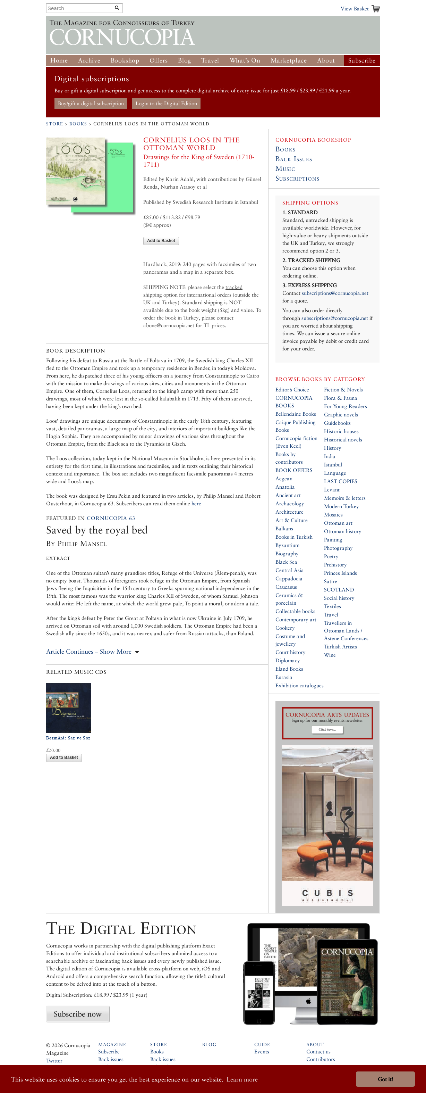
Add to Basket (161, 240)
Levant (332, 489)
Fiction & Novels (343, 389)
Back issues (110, 1059)
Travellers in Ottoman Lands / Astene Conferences (346, 630)
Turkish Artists (340, 646)
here (196, 503)
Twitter (54, 1060)
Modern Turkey (341, 506)
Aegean (283, 478)
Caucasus (286, 587)
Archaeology (289, 503)
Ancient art (288, 495)
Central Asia (289, 570)
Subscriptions (297, 178)
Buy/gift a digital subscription (91, 103)
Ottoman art (338, 523)
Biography (287, 553)
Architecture (289, 512)
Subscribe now (78, 1013)
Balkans (284, 528)
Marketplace (289, 60)
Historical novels (343, 439)
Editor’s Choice (292, 389)
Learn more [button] (242, 1079)
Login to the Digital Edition (166, 103)
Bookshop (125, 60)
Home (59, 60)
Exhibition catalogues (299, 685)
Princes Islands (340, 573)
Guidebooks (337, 423)
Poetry (331, 556)
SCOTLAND (339, 590)
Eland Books (289, 669)
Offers (159, 60)
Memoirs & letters (345, 498)
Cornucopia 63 (111, 518)
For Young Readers (345, 406)
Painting (333, 540)
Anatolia (285, 487)
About (326, 60)
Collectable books (295, 611)
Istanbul (333, 464)
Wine (330, 655)
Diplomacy (287, 660)
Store (54, 123)
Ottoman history (342, 531)
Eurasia (283, 677)
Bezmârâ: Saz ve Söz (68, 737)
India (329, 456)
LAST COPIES (340, 481)
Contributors (320, 1059)
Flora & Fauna (340, 398)
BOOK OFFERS (294, 470)
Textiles (332, 606)
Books (78, 123)
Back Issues (293, 159)
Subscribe (362, 60)
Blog (184, 60)
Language (335, 473)
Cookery (285, 628)
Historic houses (341, 431)
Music (285, 168)
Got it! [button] (385, 1079)
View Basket (355, 8)
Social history (339, 598)
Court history (290, 652)
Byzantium (287, 545)
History (332, 448)
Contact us (318, 1051)
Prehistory (335, 565)
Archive (89, 60)
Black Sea (286, 562)
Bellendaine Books (295, 414)
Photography (338, 548)
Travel (210, 60)
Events (261, 1051)
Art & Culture (291, 520)
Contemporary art (295, 619)
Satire (330, 581)
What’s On (245, 60)
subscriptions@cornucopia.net (335, 293)
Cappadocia (289, 578)
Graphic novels (341, 414)
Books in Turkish (294, 537)
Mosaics (333, 514)
